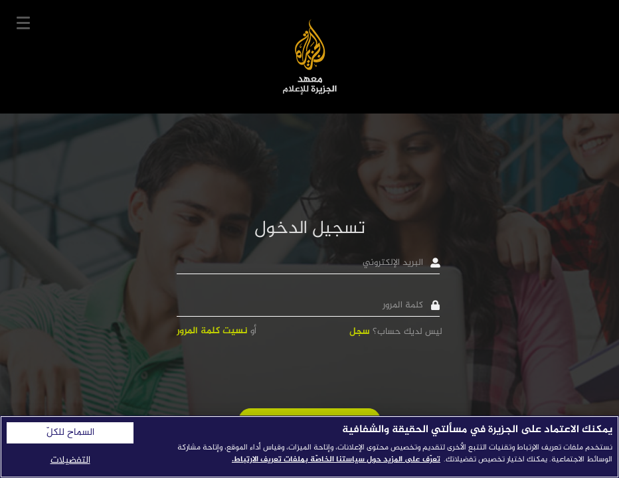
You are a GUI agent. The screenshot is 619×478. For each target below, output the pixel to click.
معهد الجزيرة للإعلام (310, 57)
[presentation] (341, 372)
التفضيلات (70, 460)
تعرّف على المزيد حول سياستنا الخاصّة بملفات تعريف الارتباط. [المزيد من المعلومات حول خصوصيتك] (336, 459)
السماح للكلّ (70, 433)
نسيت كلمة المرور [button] (212, 331)
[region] (309, 447)
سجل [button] (359, 331)
